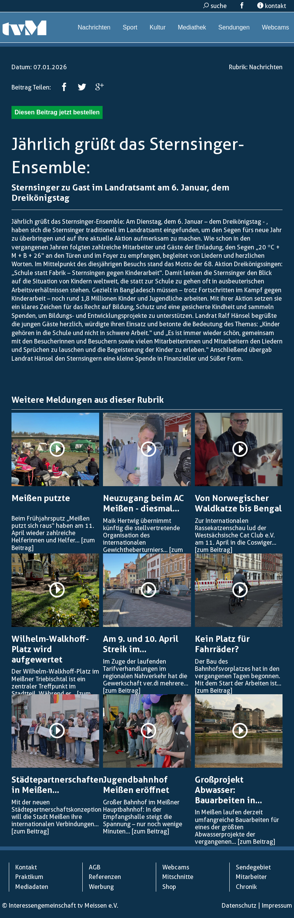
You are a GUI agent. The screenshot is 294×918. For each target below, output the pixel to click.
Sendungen (234, 27)
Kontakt (26, 867)
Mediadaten (31, 886)
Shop (169, 886)
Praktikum (29, 877)
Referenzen (105, 877)
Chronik (246, 886)
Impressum (277, 905)
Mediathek (192, 27)
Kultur (158, 27)
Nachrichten (94, 27)
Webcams (275, 27)
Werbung (101, 886)
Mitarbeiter (251, 877)
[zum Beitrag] (213, 549)
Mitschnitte (177, 877)
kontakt (271, 6)
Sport (129, 27)
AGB (94, 867)
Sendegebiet (253, 867)
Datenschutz (239, 905)
